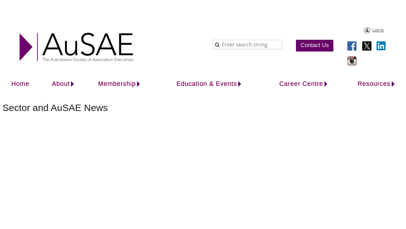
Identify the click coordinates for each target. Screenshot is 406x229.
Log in (378, 30)
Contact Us (315, 45)
